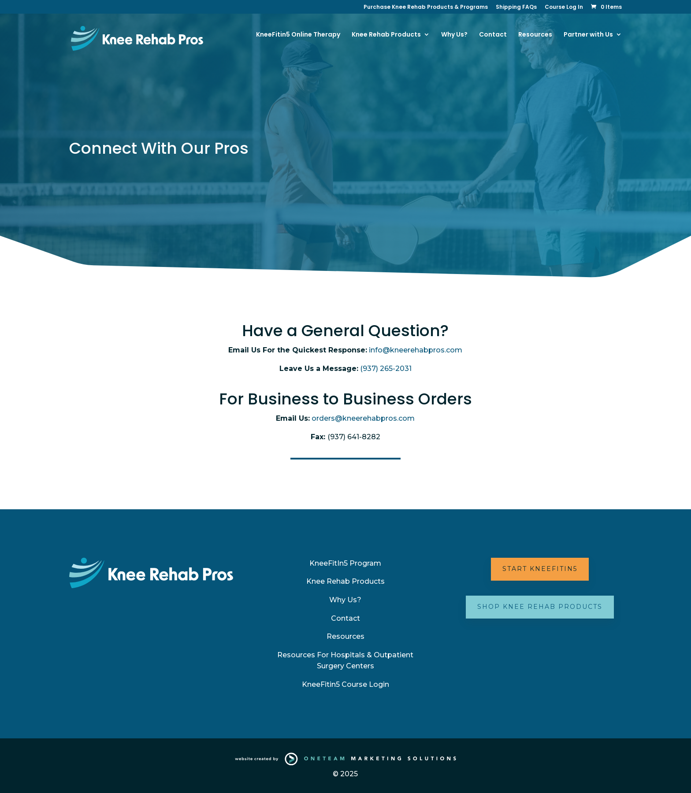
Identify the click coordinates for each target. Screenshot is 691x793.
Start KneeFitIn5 (539, 569)
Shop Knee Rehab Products (539, 607)
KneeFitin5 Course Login (345, 684)
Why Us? (454, 35)
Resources (535, 35)
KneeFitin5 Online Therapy (298, 35)
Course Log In (564, 7)
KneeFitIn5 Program (345, 563)
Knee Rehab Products (345, 581)
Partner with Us (588, 35)
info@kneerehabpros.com (415, 350)
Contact (493, 35)
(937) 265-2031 (386, 368)
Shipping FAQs (516, 7)
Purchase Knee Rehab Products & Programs (426, 7)
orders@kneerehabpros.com (363, 418)
